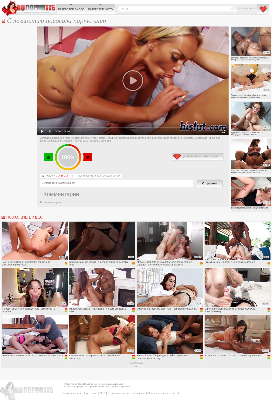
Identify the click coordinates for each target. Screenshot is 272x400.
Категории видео (71, 9)
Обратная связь (72, 393)
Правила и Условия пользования (126, 393)
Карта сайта (90, 393)
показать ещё (136, 363)
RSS (102, 393)
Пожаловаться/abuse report (163, 393)
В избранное (247, 8)
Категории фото (100, 9)
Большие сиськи (111, 175)
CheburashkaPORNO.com (29, 8)
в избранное (197, 156)
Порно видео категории (89, 175)
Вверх (264, 375)
